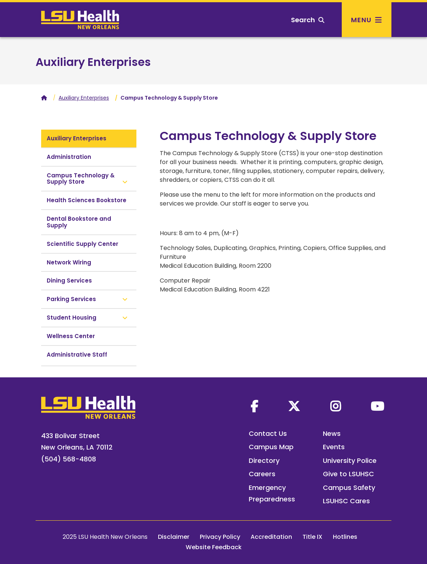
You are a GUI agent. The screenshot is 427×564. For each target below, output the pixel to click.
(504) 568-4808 (68, 459)
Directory (264, 460)
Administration (69, 157)
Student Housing (71, 317)
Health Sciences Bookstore (86, 200)
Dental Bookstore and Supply (79, 222)
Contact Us (268, 433)
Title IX (312, 537)
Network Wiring (69, 262)
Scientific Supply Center (82, 244)
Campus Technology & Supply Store (81, 178)
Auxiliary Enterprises (93, 62)
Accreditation (271, 537)
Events (334, 446)
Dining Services (69, 280)
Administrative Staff (77, 354)
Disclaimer (173, 537)
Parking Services (71, 299)
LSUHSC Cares (346, 500)
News (332, 433)
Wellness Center (71, 336)
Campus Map (271, 446)
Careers (262, 473)
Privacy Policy (220, 537)
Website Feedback (214, 547)
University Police (350, 460)
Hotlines (345, 537)
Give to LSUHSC (348, 473)
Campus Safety (349, 487)
